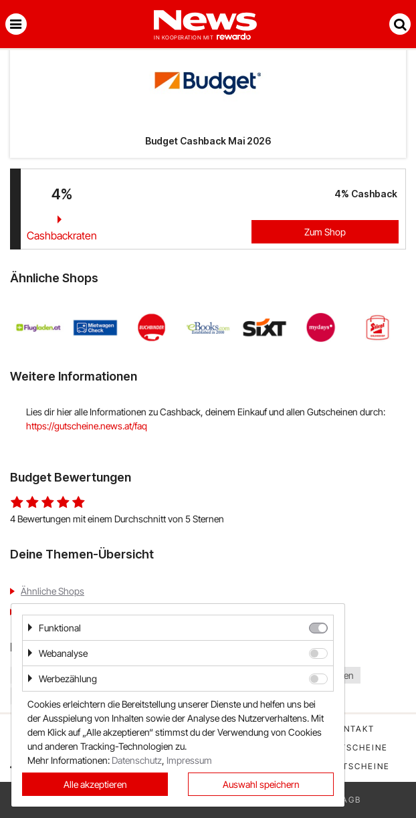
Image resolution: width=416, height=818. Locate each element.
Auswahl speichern (261, 784)
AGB (351, 800)
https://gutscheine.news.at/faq (86, 425)
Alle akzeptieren (95, 784)
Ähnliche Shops (52, 591)
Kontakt (352, 729)
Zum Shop (325, 231)
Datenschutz (137, 760)
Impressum (189, 760)
